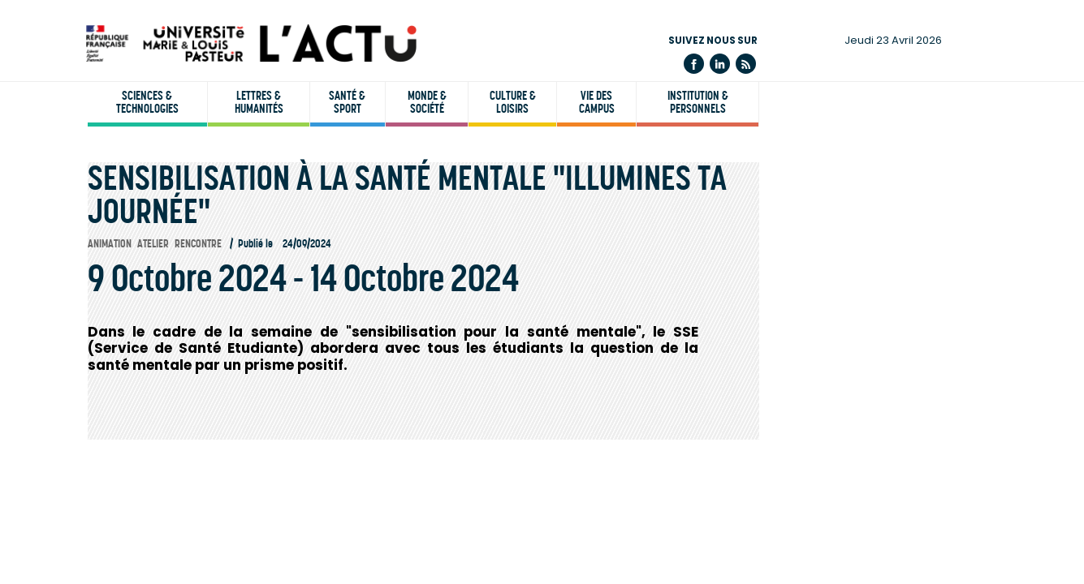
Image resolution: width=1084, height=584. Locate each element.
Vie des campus (597, 102)
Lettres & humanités (259, 102)
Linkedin (720, 64)
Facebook (694, 64)
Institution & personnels (697, 102)
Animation (110, 244)
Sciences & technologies (147, 102)
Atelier (153, 244)
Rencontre (198, 244)
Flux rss (746, 64)
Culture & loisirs (513, 102)
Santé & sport (347, 102)
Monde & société (427, 102)
